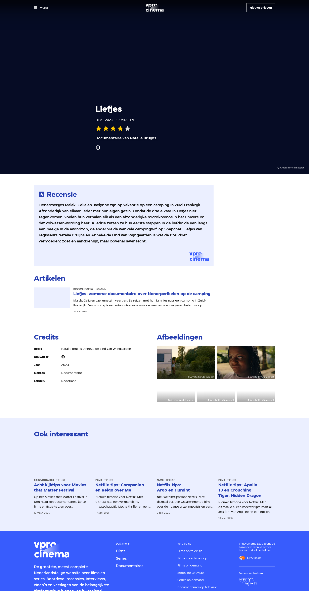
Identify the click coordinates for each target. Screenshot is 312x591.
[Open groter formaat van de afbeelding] (186, 362)
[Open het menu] (41, 7)
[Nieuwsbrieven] (261, 7)
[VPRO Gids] (248, 582)
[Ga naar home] (154, 8)
